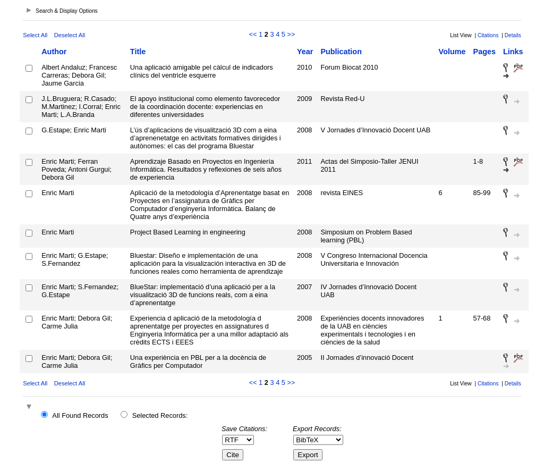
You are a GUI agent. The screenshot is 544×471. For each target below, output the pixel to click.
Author (53, 51)
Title (138, 51)
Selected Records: (160, 415)
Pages (484, 51)
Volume (452, 51)
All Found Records (80, 415)
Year (305, 51)
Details (513, 35)
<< (253, 34)
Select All (35, 35)
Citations (488, 35)
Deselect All (69, 35)
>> (291, 34)
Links (513, 51)
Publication (341, 51)
